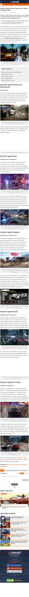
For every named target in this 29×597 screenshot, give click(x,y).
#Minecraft (5, 4)
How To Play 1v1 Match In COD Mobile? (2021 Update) (11, 23)
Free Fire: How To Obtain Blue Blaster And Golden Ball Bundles (12, 22)
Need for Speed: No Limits (7, 80)
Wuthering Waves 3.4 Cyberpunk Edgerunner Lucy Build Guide (17, 517)
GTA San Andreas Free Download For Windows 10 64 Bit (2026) (14, 507)
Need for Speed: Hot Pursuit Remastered (11, 72)
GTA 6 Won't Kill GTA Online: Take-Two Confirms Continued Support (18, 536)
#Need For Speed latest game (13, 470)
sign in (6, 476)
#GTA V (10, 4)
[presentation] (5, 470)
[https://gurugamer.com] (14, 552)
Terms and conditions (14, 561)
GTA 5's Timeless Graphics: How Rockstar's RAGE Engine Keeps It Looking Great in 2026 (19, 530)
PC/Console (12, 12)
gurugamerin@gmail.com (15, 556)
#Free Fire (15, 4)
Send (25, 480)
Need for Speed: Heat (6, 74)
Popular (26, 473)
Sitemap (14, 562)
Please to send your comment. (10, 476)
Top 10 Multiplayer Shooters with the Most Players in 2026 (18, 523)
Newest (22, 473)
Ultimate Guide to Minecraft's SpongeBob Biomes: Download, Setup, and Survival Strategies (19, 542)
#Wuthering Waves (21, 4)
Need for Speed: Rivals (6, 78)
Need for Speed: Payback (7, 76)
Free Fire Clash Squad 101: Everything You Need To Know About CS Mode (14, 20)
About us (14, 559)
